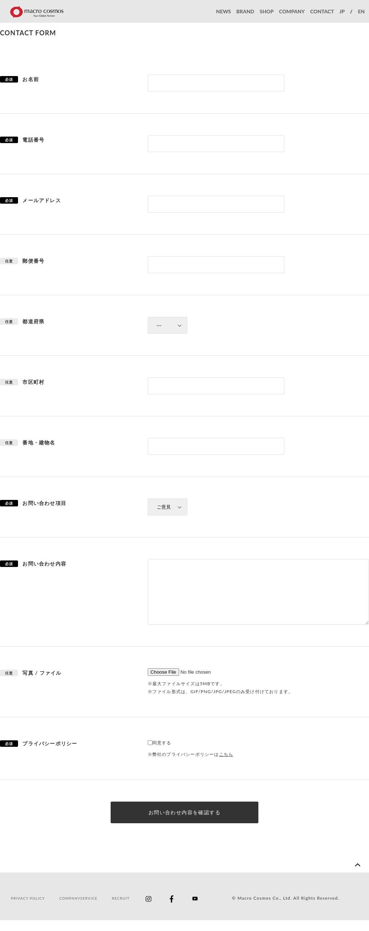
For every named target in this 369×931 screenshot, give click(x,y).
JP (342, 11)
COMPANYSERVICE (78, 909)
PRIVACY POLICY (28, 909)
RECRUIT (121, 909)
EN (361, 11)
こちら (226, 765)
